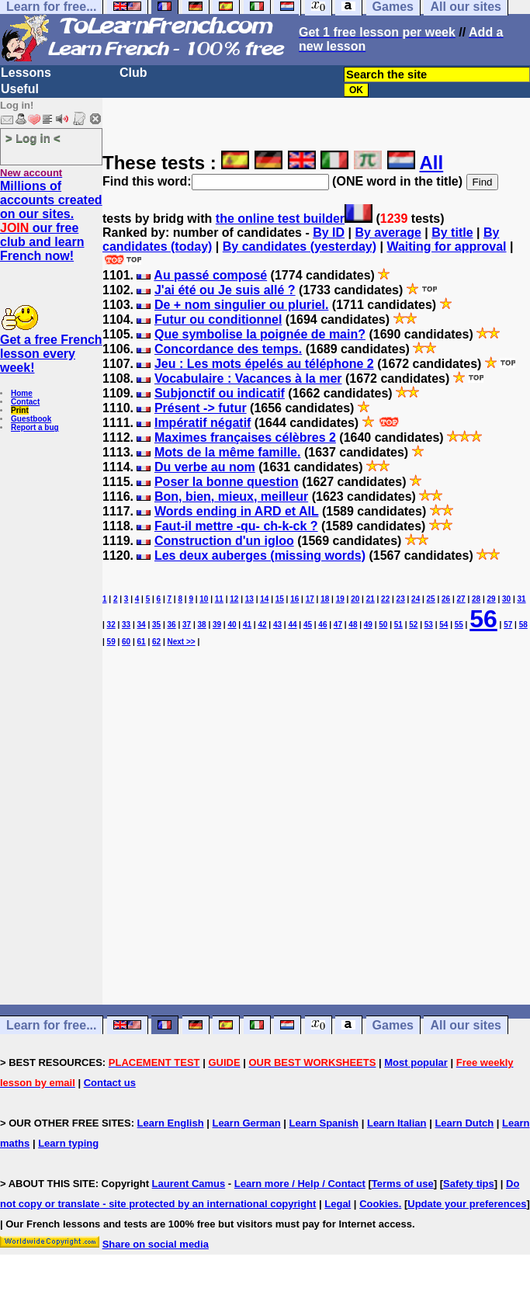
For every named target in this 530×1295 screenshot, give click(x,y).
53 (428, 624)
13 (249, 599)
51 (398, 624)
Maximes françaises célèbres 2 (245, 437)
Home (22, 393)
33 (126, 624)
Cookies (379, 1204)
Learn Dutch (464, 1123)
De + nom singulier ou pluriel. (241, 304)
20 (355, 599)
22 (385, 599)
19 (340, 599)
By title (452, 232)
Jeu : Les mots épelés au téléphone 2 (264, 363)
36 (172, 624)
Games (393, 1025)
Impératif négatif (202, 422)
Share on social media (155, 1244)
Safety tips (468, 1183)
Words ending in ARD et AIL (236, 511)
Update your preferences (466, 1204)
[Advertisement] (316, 854)
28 (476, 599)
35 (156, 624)
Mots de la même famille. (227, 452)
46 (322, 624)
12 (234, 599)
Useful (20, 88)
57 (508, 624)
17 (310, 599)
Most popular (416, 1062)
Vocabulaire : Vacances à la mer (248, 378)
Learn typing (68, 1143)
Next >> (182, 641)
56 (483, 619)
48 (352, 624)
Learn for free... (51, 1025)
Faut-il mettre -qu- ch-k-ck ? (236, 526)
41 (247, 624)
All (432, 162)
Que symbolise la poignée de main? (259, 334)
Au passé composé (210, 275)
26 (446, 599)
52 (413, 624)
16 (294, 599)
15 (279, 599)
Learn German (246, 1123)
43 (277, 624)
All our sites (465, 1025)
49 (368, 624)
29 (491, 599)
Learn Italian (397, 1123)
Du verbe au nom (204, 467)
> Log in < (33, 137)
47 (338, 624)
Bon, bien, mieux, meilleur (231, 496)
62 (156, 641)
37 (186, 624)
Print (20, 410)
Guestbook (31, 419)
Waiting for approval (446, 246)
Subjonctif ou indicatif (219, 393)
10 (203, 599)
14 (264, 599)
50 (383, 624)
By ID (329, 232)
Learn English (170, 1123)
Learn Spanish (324, 1123)
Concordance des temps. (228, 349)
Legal (337, 1204)
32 (111, 624)
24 (415, 599)
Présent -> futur (200, 408)
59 (111, 641)
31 (521, 599)
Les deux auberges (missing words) (259, 555)
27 (461, 599)
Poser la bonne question (226, 481)
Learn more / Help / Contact (299, 1183)
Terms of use (403, 1183)
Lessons (26, 72)
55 (459, 624)
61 (141, 641)
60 (126, 641)
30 (506, 599)
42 (262, 624)
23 (401, 599)
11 (219, 599)
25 (431, 599)
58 (523, 624)
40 (231, 624)
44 (292, 624)
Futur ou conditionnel (218, 319)
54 (443, 624)
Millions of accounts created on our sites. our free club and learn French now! (51, 220)
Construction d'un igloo (224, 540)
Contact (25, 402)
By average (388, 232)
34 (141, 624)
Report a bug (35, 427)
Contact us (110, 1082)
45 (307, 624)
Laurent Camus (189, 1183)
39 (217, 624)
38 (201, 624)
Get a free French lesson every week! (51, 353)
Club (133, 72)
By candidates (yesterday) (299, 246)
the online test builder (280, 218)
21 (370, 599)
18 (324, 599)
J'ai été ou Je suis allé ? (225, 290)
